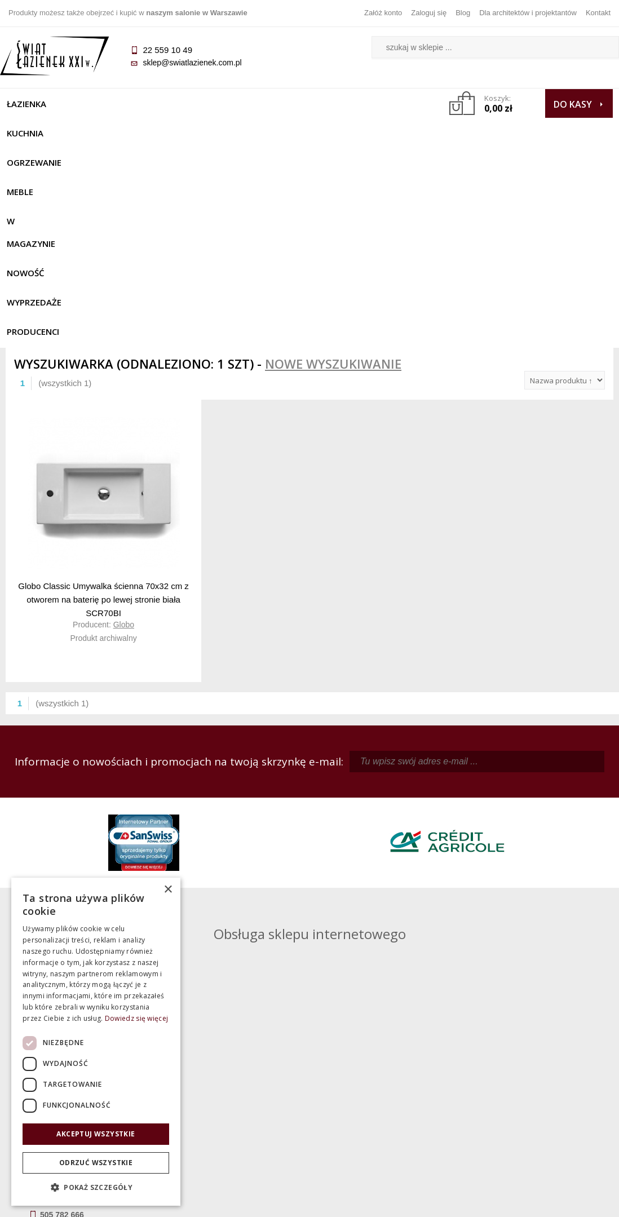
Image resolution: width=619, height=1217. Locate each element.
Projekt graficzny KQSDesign (447, 1201)
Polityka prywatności (233, 1110)
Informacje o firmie (537, 1078)
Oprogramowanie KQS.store (558, 1201)
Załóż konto (383, 12)
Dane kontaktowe (537, 1063)
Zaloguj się (428, 12)
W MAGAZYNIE (273, 103)
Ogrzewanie (153, 103)
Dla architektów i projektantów (528, 12)
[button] (96, 1187)
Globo (123, 426)
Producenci (112, 133)
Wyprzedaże (39, 133)
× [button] (167, 890)
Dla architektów (537, 1094)
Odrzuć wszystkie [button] (95, 1162)
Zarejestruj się (385, 1078)
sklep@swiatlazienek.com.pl (197, 62)
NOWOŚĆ (340, 103)
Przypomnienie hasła (385, 1094)
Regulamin (234, 1063)
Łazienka (32, 103)
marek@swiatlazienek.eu (479, 869)
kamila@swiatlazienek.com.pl (247, 810)
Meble (212, 103)
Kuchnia (88, 103)
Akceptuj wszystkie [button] (95, 1134)
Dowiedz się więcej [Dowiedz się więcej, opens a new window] (136, 1018)
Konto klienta (385, 1110)
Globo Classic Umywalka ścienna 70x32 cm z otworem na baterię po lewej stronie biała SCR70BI (103, 400)
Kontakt (598, 12)
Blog (463, 12)
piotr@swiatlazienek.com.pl (483, 810)
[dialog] (95, 1042)
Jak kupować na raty (233, 1094)
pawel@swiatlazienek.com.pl (246, 911)
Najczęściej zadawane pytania (233, 1078)
